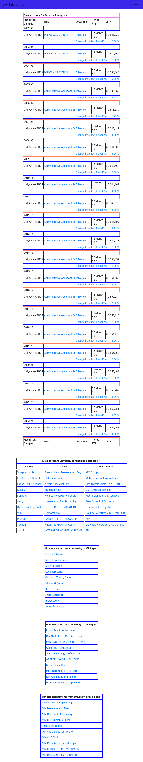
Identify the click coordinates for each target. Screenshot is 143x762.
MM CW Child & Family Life (57, 731)
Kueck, (21, 489)
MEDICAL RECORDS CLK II (60, 524)
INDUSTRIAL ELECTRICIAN (61, 671)
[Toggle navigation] (135, 4)
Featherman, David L (28, 478)
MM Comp (92, 472)
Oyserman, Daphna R (29, 507)
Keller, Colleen (53, 589)
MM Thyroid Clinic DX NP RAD (103, 484)
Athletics (81, 34)
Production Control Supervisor (63, 682)
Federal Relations (52, 725)
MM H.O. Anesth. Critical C (57, 720)
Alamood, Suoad (54, 583)
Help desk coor (53, 478)
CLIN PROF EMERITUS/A (60, 647)
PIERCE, (21, 518)
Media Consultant (56, 665)
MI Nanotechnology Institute (102, 478)
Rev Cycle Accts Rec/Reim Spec (64, 636)
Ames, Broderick (54, 606)
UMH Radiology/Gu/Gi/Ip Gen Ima (105, 524)
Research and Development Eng (63, 472)
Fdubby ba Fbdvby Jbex (99, 507)
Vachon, (21, 524)
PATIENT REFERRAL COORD (61, 518)
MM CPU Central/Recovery (57, 714)
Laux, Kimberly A (54, 571)
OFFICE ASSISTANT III (56, 34)
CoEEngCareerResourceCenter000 (105, 513)
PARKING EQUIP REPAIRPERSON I (65, 642)
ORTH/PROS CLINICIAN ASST (62, 507)
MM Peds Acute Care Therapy (59, 743)
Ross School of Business (100, 501)
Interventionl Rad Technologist (62, 501)
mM (88, 518)
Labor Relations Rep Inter (60, 630)
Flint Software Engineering (57, 702)
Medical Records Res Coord (60, 495)
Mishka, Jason (53, 565)
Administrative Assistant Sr (59, 91)
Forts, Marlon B (54, 594)
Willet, (20, 513)
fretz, (20, 501)
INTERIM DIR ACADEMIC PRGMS (63, 530)
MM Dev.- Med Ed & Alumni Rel (59, 754)
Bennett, (22, 495)
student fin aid (53, 489)
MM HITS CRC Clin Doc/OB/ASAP (61, 749)
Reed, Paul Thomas (56, 560)
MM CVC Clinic (50, 737)
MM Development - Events (57, 708)
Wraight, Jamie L (26, 472)
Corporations (52, 513)
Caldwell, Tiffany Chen (58, 577)
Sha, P (20, 530)
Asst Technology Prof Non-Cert (64, 653)
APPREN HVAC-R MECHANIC (63, 659)
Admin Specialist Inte (57, 484)
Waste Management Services (102, 495)
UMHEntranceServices (98, 489)
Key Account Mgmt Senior (61, 676)
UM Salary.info (13, 4)
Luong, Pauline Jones (29, 484)
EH (87, 530)
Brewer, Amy (52, 600)
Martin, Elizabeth (55, 554)
